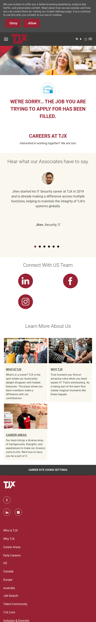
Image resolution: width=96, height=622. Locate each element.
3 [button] (44, 247)
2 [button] (40, 247)
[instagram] (18, 512)
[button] (78, 39)
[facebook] (6, 500)
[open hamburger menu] (6, 39)
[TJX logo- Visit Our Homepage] (20, 39)
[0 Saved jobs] (88, 38)
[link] (25, 283)
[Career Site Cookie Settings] (48, 470)
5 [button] (54, 247)
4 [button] (49, 247)
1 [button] (35, 247)
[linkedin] (6, 512)
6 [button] (58, 247)
